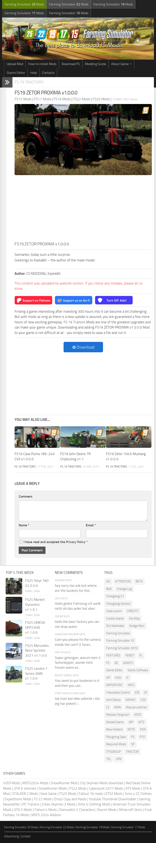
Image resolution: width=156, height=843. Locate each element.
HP (108, 678)
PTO (142, 737)
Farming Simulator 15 (120, 640)
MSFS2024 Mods (35, 783)
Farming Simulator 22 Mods (57, 827)
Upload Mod (15, 64)
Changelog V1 (115, 596)
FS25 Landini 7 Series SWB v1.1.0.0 (36, 673)
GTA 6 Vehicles (25, 788)
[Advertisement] (83, 209)
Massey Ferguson (117, 714)
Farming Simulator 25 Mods (21, 827)
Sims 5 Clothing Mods (94, 804)
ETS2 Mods (114, 794)
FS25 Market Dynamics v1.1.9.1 (35, 604)
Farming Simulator (118, 633)
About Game (120, 64)
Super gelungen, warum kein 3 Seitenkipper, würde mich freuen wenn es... (78, 663)
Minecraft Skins (130, 810)
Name (24, 525)
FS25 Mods (67, 794)
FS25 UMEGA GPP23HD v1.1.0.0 (35, 627)
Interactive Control (118, 692)
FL (140, 655)
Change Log (124, 589)
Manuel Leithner (136, 707)
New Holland (114, 729)
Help (33, 73)
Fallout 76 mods (91, 794)
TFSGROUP (113, 752)
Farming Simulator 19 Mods (92, 827)
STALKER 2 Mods (25, 794)
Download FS (70, 64)
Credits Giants (115, 618)
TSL (108, 759)
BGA (109, 589)
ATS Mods (132, 788)
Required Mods (116, 744)
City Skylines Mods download (101, 783)
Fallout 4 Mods (45, 810)
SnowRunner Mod (64, 783)
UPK (119, 759)
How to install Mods (42, 64)
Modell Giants (115, 722)
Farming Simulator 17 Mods (128, 827)
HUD (118, 678)
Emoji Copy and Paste (70, 799)
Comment (25, 496)
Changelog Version (118, 604)
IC (127, 678)
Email (91, 525)
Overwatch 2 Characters (77, 810)
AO (108, 581)
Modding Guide (95, 64)
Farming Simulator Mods (24, 4)
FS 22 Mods (43, 799)
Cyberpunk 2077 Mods (106, 788)
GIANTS (128, 663)
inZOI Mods (11, 783)
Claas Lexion (114, 611)
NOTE (131, 729)
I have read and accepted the (54, 542)
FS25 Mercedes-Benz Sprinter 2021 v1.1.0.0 (37, 651)
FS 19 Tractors (29, 82)
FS (107, 663)
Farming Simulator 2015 (121, 648)
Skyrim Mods (107, 810)
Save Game (48, 794)
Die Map (134, 618)
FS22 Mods (77, 788)
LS (107, 707)
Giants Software (138, 670)
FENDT (129, 655)
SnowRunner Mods (53, 788)
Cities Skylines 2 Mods (58, 804)
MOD (137, 714)
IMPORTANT (114, 685)
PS (133, 737)
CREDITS (132, 611)
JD (145, 692)
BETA (139, 581)
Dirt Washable (115, 626)
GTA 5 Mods (23, 810)
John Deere (113, 700)
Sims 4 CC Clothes (138, 794)
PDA (143, 729)
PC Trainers (30, 804)
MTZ (141, 722)
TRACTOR (132, 752)
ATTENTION (123, 581)
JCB (137, 692)
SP (133, 744)
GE (116, 663)
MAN (117, 707)
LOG (143, 700)
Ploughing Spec (116, 737)
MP (131, 722)
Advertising (11, 836)
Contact (26, 836)
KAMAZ (130, 700)
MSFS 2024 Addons (46, 815)
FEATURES (113, 655)
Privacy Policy (75, 542)
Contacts (48, 73)
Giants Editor (16, 73)
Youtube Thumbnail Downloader (112, 799)
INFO (131, 685)
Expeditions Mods (18, 799)
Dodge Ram (137, 626)
